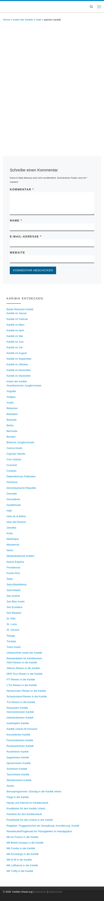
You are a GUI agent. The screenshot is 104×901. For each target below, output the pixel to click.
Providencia (13, 567)
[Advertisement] (52, 104)
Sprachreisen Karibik (18, 763)
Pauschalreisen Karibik (19, 740)
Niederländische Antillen (20, 555)
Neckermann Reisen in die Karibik (26, 690)
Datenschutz (55, 891)
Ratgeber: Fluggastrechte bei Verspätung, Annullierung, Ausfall (42, 825)
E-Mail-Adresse (26, 236)
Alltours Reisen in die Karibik (23, 668)
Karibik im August (16, 353)
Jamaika (11, 527)
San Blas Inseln (15, 601)
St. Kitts (10, 618)
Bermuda (11, 431)
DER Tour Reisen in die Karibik (24, 673)
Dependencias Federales (21, 476)
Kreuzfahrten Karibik (18, 734)
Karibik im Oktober (17, 364)
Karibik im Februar (17, 319)
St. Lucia (11, 624)
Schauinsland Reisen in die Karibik (26, 696)
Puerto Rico (13, 573)
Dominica (11, 482)
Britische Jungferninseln (20, 442)
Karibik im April (15, 330)
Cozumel (11, 465)
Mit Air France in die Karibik (22, 837)
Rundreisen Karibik (17, 751)
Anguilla (11, 391)
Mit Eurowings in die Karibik (22, 854)
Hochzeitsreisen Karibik (20, 711)
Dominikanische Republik (21, 487)
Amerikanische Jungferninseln (23, 385)
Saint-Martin (13, 590)
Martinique (12, 538)
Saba (9, 578)
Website (17, 252)
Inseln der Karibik (23, 19)
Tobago (10, 635)
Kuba (9, 533)
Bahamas (11, 408)
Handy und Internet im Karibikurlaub (27, 802)
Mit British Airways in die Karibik (24, 842)
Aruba (9, 402)
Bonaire (10, 436)
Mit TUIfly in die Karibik (19, 871)
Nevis (9, 550)
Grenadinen (13, 499)
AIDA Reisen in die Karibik (21, 662)
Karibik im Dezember (18, 375)
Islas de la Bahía (16, 516)
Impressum (40, 891)
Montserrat (12, 544)
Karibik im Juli (14, 347)
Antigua (10, 396)
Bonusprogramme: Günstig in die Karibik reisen (33, 791)
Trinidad (11, 641)
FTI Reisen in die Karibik (20, 679)
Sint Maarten (13, 612)
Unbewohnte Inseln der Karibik (24, 652)
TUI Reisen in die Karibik (20, 702)
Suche (10, 785)
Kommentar (22, 189)
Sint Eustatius (14, 607)
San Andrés (13, 595)
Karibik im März (15, 324)
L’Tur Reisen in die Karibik (21, 685)
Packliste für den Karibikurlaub (24, 814)
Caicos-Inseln (14, 448)
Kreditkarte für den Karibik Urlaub (25, 808)
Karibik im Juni (14, 341)
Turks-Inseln (13, 647)
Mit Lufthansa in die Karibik (22, 865)
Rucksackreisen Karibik (20, 745)
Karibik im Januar (16, 313)
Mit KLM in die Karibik (19, 859)
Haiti (38, 19)
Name (16, 220)
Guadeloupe (13, 504)
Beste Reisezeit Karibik (19, 309)
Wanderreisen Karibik (18, 780)
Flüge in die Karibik (17, 797)
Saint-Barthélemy (16, 584)
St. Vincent (12, 629)
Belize (9, 425)
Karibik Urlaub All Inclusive (21, 728)
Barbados (12, 414)
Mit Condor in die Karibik (20, 848)
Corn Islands (13, 459)
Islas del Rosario (16, 521)
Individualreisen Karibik (19, 717)
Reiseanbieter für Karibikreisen (24, 658)
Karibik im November (18, 370)
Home (6, 19)
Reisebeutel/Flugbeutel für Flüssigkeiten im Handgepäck (39, 831)
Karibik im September (18, 358)
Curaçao (11, 470)
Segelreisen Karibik (17, 757)
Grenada (11, 493)
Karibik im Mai (14, 336)
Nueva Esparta (15, 561)
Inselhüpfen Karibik (17, 723)
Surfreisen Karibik (16, 768)
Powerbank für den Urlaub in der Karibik (29, 819)
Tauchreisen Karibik (17, 774)
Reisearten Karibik (17, 707)
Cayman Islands (15, 453)
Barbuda (11, 419)
